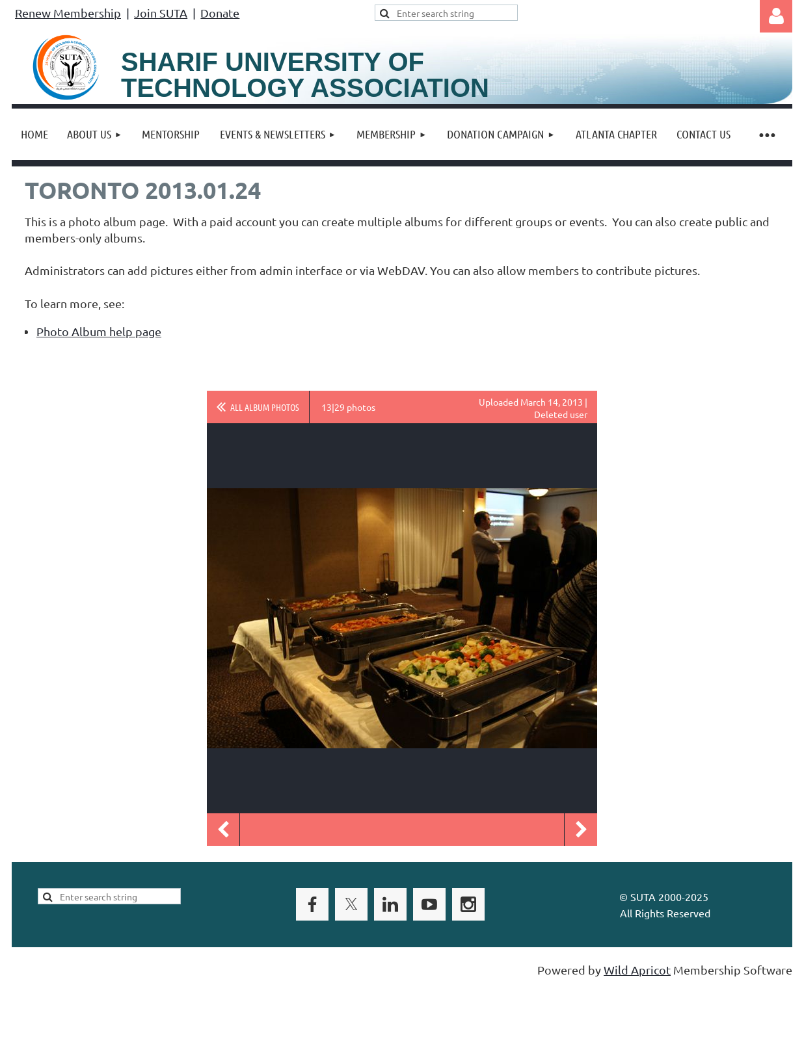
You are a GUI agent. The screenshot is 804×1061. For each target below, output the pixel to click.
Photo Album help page (98, 331)
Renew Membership (68, 13)
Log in (776, 16)
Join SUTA (160, 13)
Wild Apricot (637, 969)
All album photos (264, 407)
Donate (219, 13)
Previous (223, 829)
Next (581, 829)
